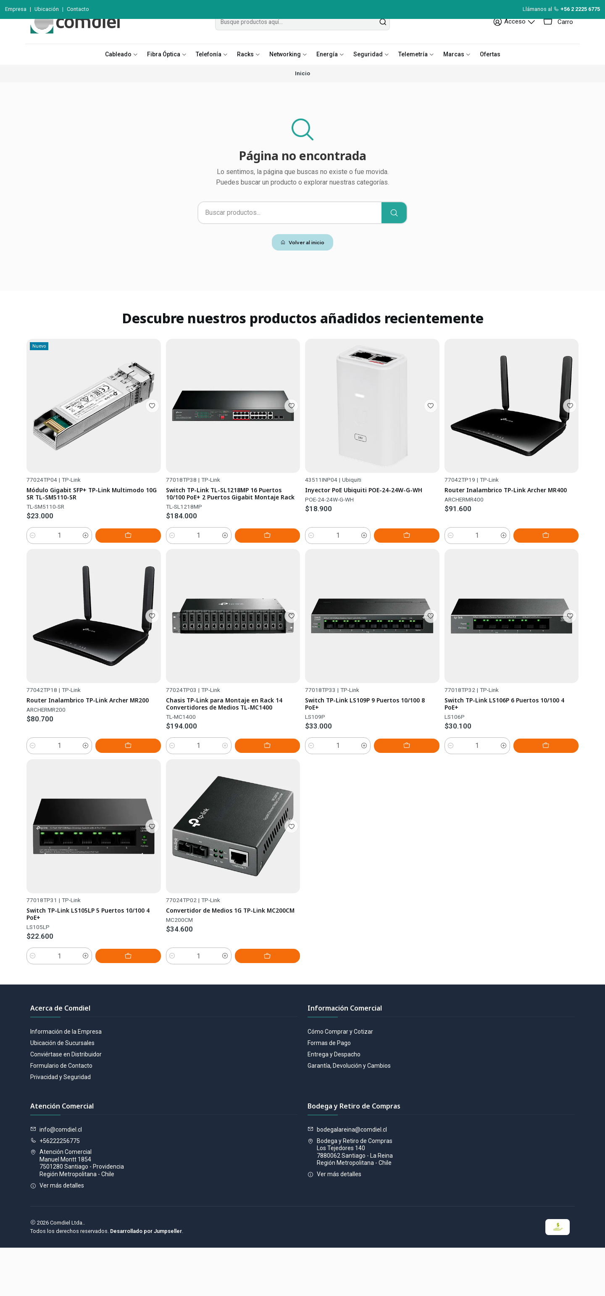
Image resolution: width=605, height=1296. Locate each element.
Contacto (78, 9)
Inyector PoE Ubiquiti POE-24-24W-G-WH (369, 553)
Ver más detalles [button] (57, 1234)
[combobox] (302, 40)
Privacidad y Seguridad (60, 1125)
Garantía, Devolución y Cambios (349, 1114)
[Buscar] (394, 231)
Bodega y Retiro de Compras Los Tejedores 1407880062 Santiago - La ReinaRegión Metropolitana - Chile (350, 1200)
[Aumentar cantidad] (113, 584)
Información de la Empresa (66, 1080)
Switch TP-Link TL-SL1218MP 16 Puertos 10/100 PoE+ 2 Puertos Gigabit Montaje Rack (220, 546)
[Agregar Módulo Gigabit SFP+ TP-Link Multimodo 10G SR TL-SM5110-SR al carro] (142, 583)
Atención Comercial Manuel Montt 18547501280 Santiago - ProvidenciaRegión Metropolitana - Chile (77, 1211)
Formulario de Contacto (61, 1114)
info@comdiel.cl (56, 1178)
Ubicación (46, 9)
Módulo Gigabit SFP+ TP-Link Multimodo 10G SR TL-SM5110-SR (84, 531)
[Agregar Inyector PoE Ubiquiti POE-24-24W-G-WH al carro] (420, 605)
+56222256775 (55, 1189)
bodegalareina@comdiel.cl (347, 1178)
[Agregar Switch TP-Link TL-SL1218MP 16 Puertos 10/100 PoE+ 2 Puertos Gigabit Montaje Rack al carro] (281, 594)
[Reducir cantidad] (33, 584)
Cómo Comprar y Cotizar (340, 1080)
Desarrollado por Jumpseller (146, 1279)
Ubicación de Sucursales (62, 1091)
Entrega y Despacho (334, 1103)
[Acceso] (519, 40)
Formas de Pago (329, 1091)
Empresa (15, 9)
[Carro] (559, 41)
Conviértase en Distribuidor (66, 1103)
